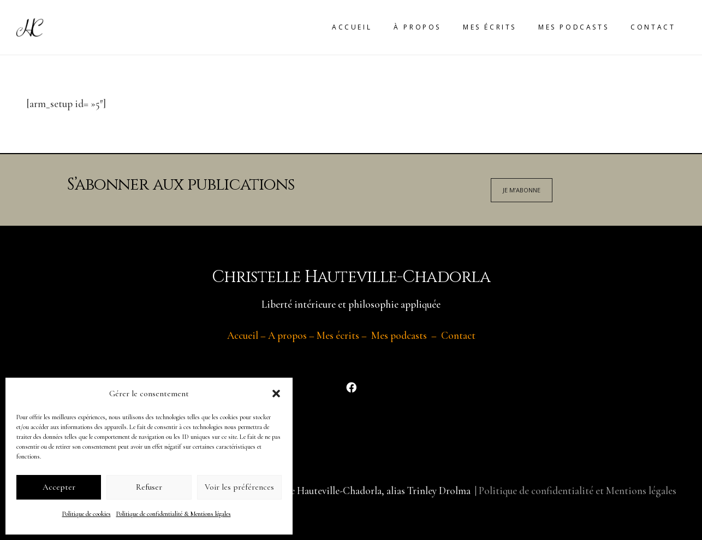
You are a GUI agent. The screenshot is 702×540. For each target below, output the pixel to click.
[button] (276, 393)
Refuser (149, 487)
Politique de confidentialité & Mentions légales (173, 514)
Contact (458, 335)
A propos (287, 335)
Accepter (59, 487)
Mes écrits (338, 335)
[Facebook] (351, 387)
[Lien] (30, 27)
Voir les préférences (239, 487)
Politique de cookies (86, 514)
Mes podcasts (399, 335)
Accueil (242, 335)
